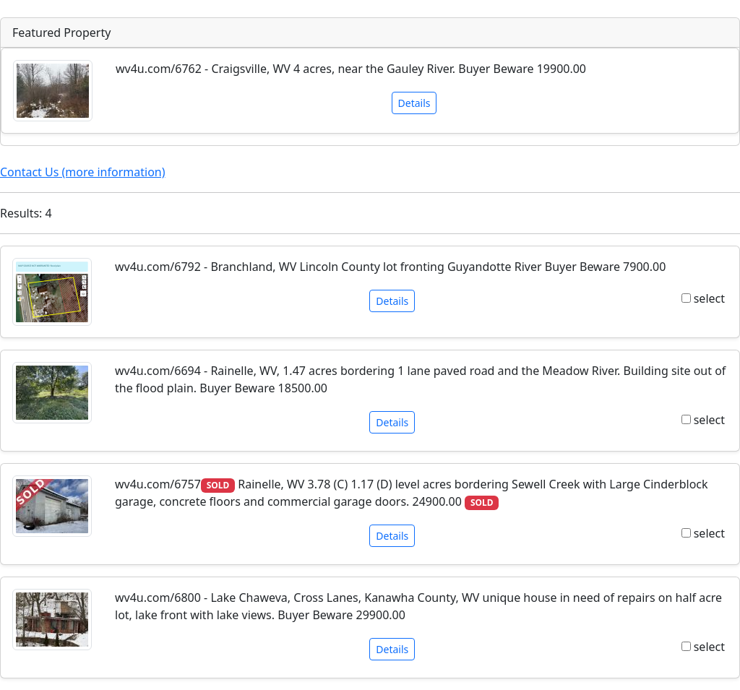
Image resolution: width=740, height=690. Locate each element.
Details (414, 103)
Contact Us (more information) (82, 172)
